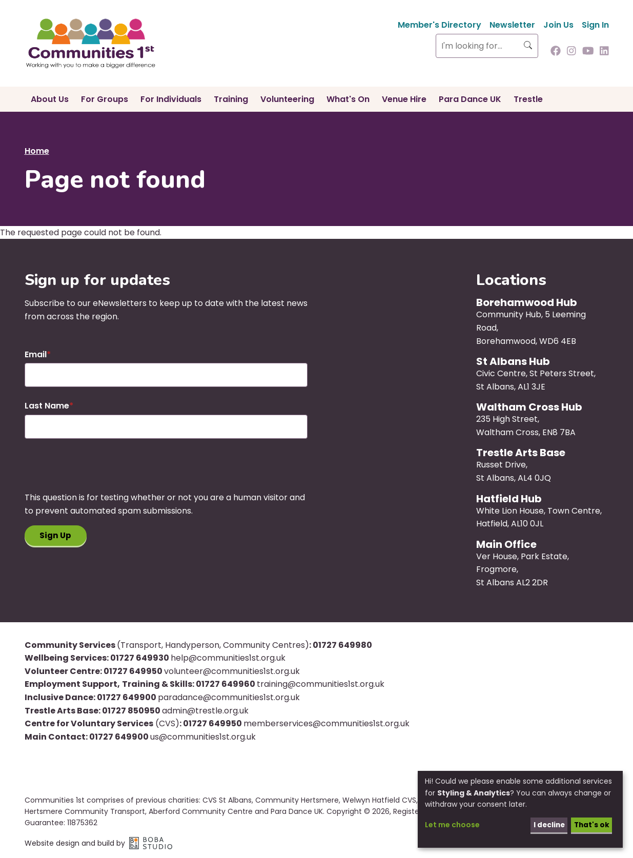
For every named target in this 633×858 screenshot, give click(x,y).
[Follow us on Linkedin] (604, 51)
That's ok (591, 825)
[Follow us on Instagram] (571, 51)
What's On (348, 99)
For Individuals (170, 99)
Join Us (558, 25)
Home (37, 151)
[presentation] (102, 471)
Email (36, 354)
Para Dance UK (470, 99)
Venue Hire (404, 99)
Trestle (528, 99)
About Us (50, 99)
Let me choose (452, 825)
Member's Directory (439, 25)
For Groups (104, 99)
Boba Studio (150, 843)
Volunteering (287, 99)
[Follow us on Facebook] (555, 51)
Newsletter (512, 25)
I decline (546, 825)
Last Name (47, 406)
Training (231, 99)
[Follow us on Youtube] (588, 51)
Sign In (595, 25)
